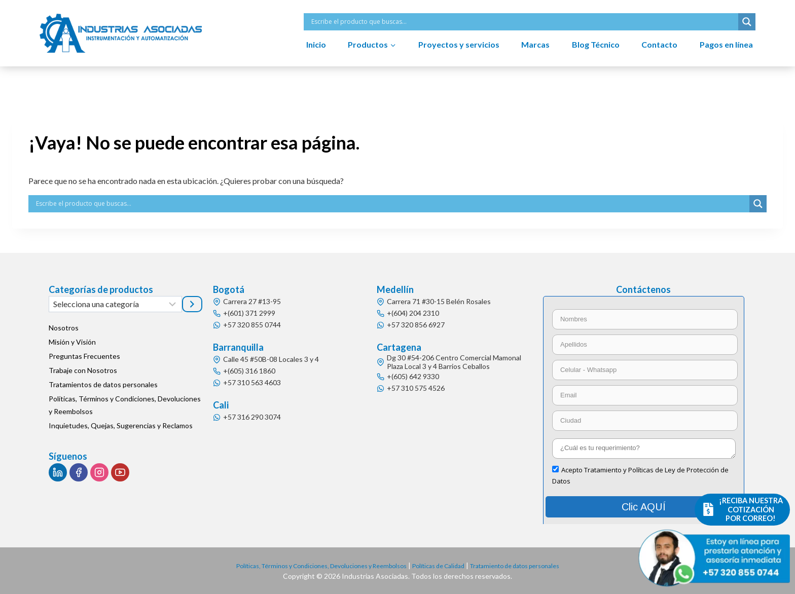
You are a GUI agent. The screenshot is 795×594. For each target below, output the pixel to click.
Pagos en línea (726, 44)
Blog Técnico (596, 44)
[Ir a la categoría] (192, 304)
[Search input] (523, 21)
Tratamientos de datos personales (103, 384)
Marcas (535, 44)
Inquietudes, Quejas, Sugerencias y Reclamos (121, 425)
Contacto (659, 44)
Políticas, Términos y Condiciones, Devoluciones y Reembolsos (125, 405)
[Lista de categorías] (115, 304)
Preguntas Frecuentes (84, 356)
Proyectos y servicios (458, 44)
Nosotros (64, 327)
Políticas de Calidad (444, 565)
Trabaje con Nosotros (83, 370)
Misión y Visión (72, 342)
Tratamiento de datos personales (533, 565)
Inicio (316, 44)
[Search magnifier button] (746, 21)
